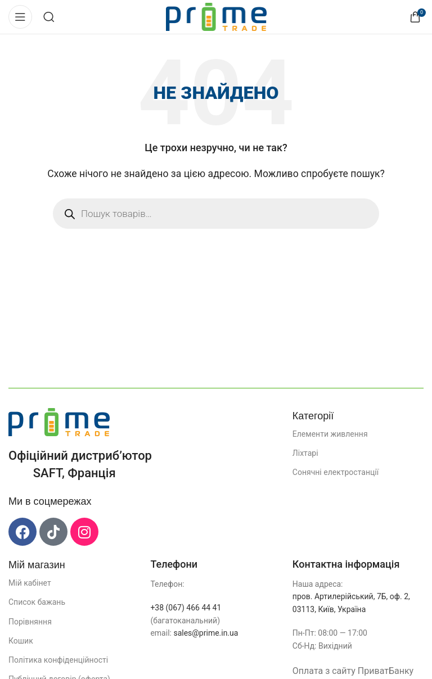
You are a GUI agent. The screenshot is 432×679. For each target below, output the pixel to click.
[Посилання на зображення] (59, 421)
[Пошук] (49, 17)
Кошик (20, 640)
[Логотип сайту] (216, 16)
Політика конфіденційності (58, 659)
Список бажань (36, 601)
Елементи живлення (330, 433)
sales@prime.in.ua (205, 632)
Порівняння (30, 621)
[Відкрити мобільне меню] (20, 17)
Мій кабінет (29, 582)
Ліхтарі (305, 453)
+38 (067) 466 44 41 (185, 607)
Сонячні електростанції (335, 472)
